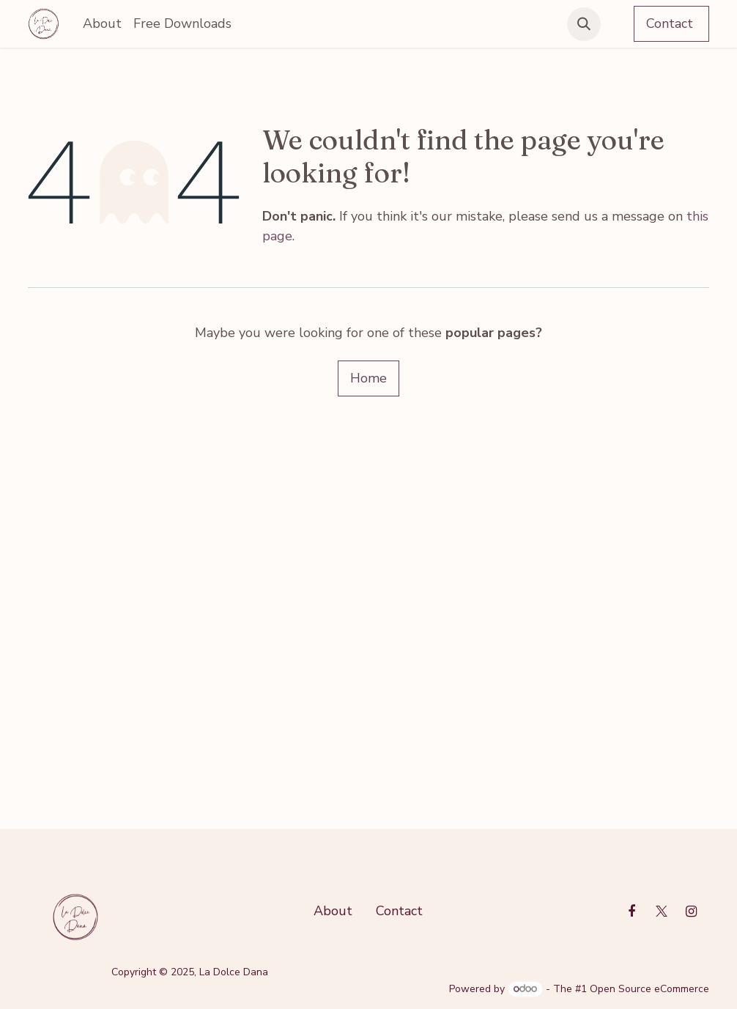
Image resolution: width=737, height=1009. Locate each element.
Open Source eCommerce (649, 989)
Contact (671, 23)
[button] (584, 24)
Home (368, 378)
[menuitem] (102, 24)
